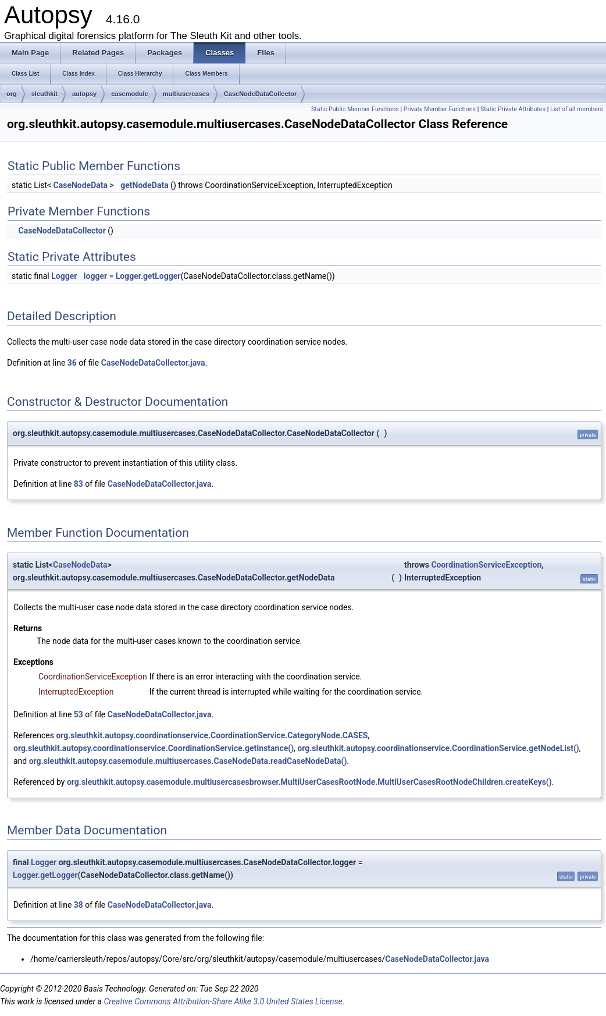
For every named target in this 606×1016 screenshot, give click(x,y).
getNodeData (144, 185)
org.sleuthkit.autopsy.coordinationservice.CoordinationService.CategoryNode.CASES (212, 735)
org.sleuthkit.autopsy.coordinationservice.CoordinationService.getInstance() (153, 748)
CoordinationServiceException (486, 564)
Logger (64, 276)
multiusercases (186, 93)
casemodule (129, 93)
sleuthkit (44, 93)
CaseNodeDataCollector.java (153, 362)
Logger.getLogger (148, 276)
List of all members (576, 109)
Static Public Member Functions (355, 109)
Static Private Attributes (513, 109)
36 (72, 362)
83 (78, 483)
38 (78, 904)
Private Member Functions (440, 109)
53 (78, 714)
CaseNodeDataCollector (260, 93)
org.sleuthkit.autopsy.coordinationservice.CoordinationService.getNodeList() (438, 748)
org (11, 93)
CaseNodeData (81, 185)
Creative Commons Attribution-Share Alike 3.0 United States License (223, 1001)
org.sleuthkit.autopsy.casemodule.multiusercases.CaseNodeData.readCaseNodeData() (188, 761)
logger (95, 276)
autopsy (84, 93)
